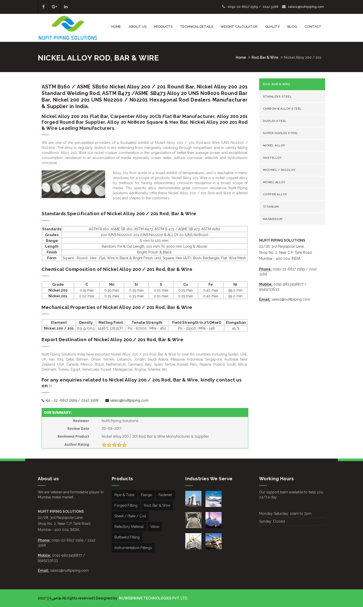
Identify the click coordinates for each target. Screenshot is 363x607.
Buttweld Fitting (127, 537)
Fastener (165, 495)
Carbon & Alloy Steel (282, 108)
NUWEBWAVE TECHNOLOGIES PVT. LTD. (153, 598)
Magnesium (273, 219)
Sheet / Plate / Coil (130, 516)
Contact (313, 26)
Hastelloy (272, 157)
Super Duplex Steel (280, 133)
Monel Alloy (274, 182)
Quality (272, 26)
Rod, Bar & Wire (265, 57)
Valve (154, 527)
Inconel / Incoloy (279, 170)
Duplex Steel (275, 121)
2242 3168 (270, 7)
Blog (292, 26)
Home (116, 26)
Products (163, 26)
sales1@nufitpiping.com (303, 7)
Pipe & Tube (124, 495)
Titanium (271, 206)
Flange (146, 495)
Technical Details (196, 26)
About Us (137, 26)
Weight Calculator (239, 26)
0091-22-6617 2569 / (241, 7)
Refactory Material (129, 527)
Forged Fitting (125, 505)
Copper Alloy (275, 194)
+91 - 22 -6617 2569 (59, 400)
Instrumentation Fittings (133, 548)
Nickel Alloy (274, 145)
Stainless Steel (277, 96)
